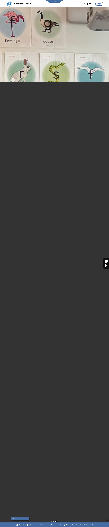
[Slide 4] (54, 521)
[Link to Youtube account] (90, 4)
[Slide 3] (53, 521)
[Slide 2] (51, 521)
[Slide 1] (50, 521)
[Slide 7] (58, 521)
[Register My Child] (106, 266)
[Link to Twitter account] (85, 4)
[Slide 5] (55, 521)
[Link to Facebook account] (87, 4)
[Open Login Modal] (99, 4)
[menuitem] (20, 525)
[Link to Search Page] (93, 3)
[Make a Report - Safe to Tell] (106, 261)
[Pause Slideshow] (107, 520)
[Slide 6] (57, 521)
